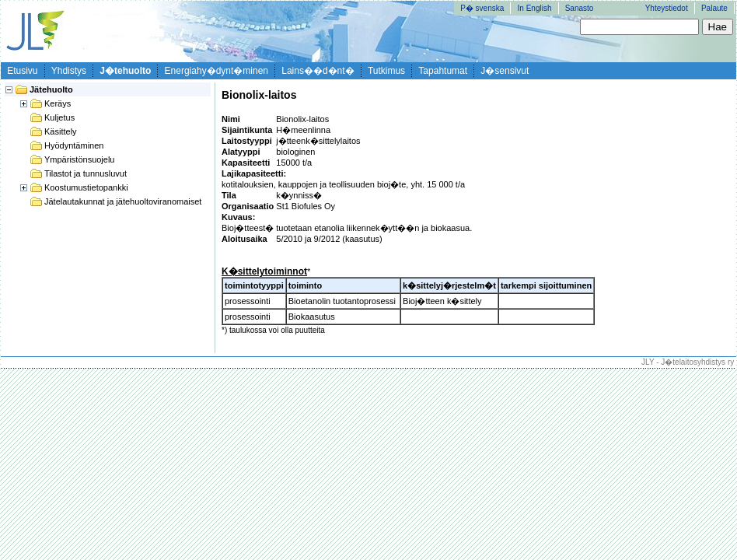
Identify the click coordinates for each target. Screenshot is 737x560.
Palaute (714, 8)
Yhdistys (68, 70)
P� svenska (482, 8)
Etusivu (22, 70)
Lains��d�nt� (317, 70)
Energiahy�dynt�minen (216, 70)
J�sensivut (504, 70)
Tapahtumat (442, 70)
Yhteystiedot (666, 8)
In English (535, 8)
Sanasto (579, 8)
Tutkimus (386, 70)
